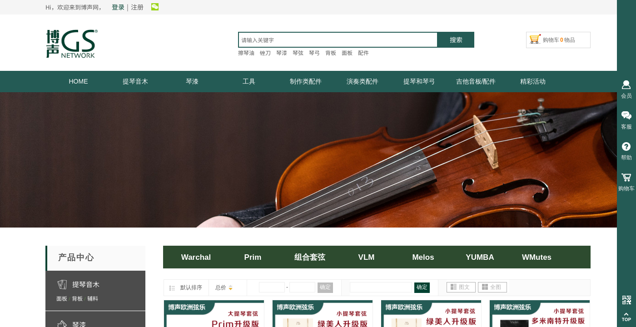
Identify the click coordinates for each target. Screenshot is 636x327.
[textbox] (338, 40)
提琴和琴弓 (419, 81)
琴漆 (192, 81)
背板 (77, 298)
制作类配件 (306, 81)
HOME (78, 81)
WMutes (537, 257)
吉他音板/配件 (476, 81)
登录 (118, 6)
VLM (366, 257)
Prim (253, 257)
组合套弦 (309, 257)
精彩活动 (533, 81)
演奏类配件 (362, 81)
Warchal (196, 257)
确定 (325, 287)
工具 (249, 81)
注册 (137, 6)
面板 (61, 298)
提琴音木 (135, 81)
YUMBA (480, 257)
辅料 (92, 298)
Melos (423, 257)
